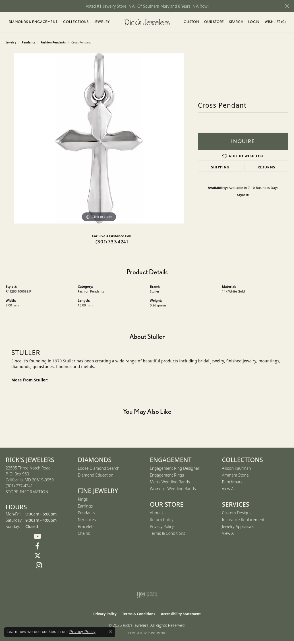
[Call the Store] (19, 485)
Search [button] (236, 22)
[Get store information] (27, 492)
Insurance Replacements (244, 519)
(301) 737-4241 (112, 242)
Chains (84, 533)
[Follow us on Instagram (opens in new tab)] (39, 565)
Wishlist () (275, 23)
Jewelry (102, 22)
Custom (191, 22)
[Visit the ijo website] (147, 594)
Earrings (85, 506)
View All (229, 488)
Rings (83, 499)
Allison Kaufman (236, 468)
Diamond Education (95, 475)
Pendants (86, 512)
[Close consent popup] (110, 632)
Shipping (220, 167)
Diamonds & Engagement (33, 22)
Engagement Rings (167, 475)
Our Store (214, 22)
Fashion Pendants (91, 291)
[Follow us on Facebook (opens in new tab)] (37, 546)
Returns (266, 167)
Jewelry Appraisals (238, 526)
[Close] (287, 6)
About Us (158, 512)
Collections (76, 22)
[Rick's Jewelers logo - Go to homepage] (147, 22)
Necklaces (87, 519)
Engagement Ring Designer (174, 468)
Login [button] (254, 23)
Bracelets (86, 526)
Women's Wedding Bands (173, 488)
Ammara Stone (235, 475)
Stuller (155, 291)
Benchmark (232, 482)
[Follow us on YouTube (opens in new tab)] (37, 536)
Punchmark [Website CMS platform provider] (157, 633)
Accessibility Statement (181, 613)
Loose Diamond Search (99, 468)
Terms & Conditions (167, 533)
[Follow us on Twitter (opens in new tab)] (37, 555)
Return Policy (161, 519)
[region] (99, 138)
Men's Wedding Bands (170, 482)
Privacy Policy (162, 526)
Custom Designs (237, 512)
